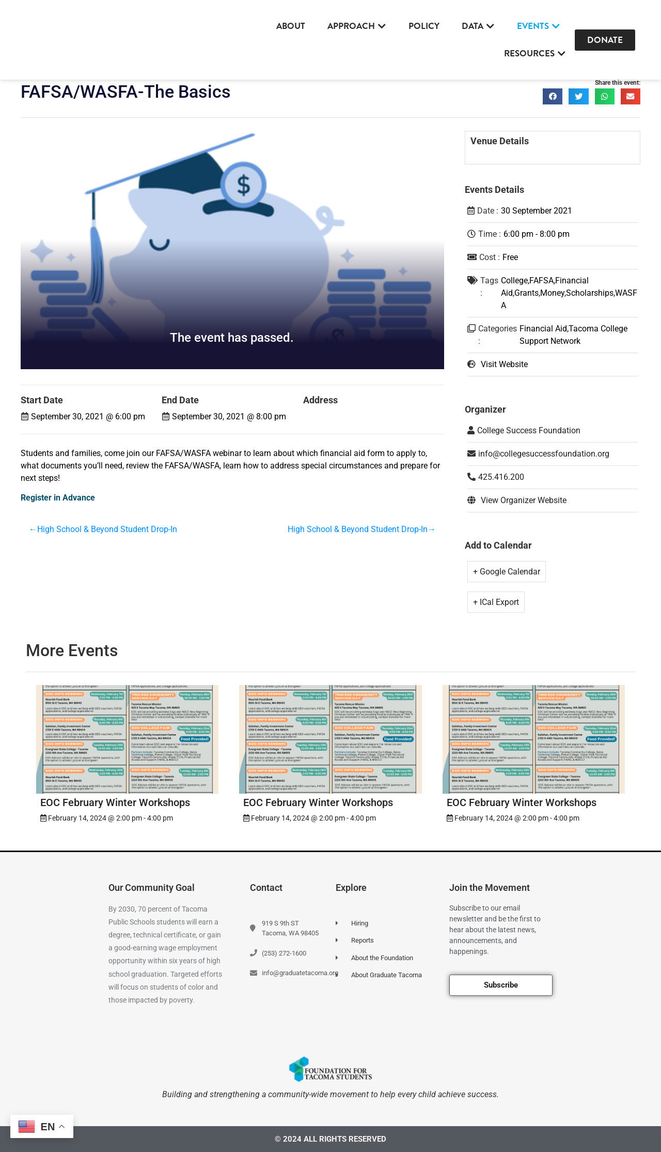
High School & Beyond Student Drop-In (107, 530)
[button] (552, 96)
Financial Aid (543, 329)
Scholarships (589, 293)
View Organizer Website (523, 500)
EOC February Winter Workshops (115, 802)
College (514, 280)
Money (552, 293)
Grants (526, 293)
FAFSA (541, 280)
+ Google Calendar (506, 572)
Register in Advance (58, 498)
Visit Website (504, 364)
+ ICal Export (496, 602)
